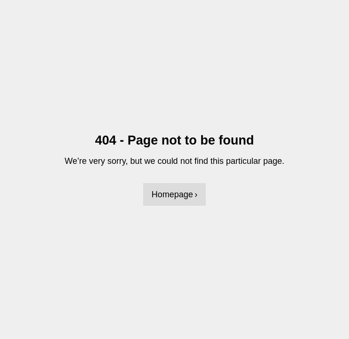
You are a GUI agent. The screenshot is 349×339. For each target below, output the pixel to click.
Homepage (172, 194)
